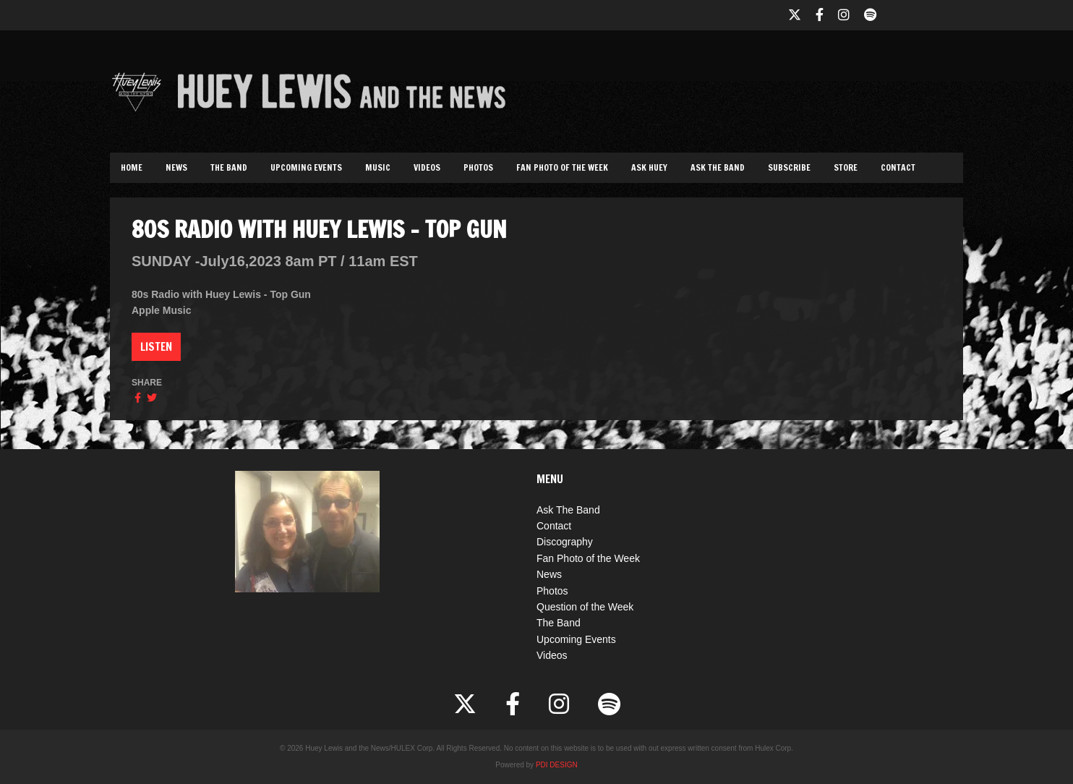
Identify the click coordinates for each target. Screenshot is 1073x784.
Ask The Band (718, 167)
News (176, 167)
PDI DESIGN (557, 765)
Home (131, 167)
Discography (564, 541)
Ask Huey (649, 167)
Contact (898, 167)
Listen (156, 346)
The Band (228, 167)
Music (377, 167)
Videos (427, 167)
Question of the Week (584, 607)
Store (846, 167)
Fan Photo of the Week (562, 167)
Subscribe (789, 167)
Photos (478, 167)
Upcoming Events (306, 167)
